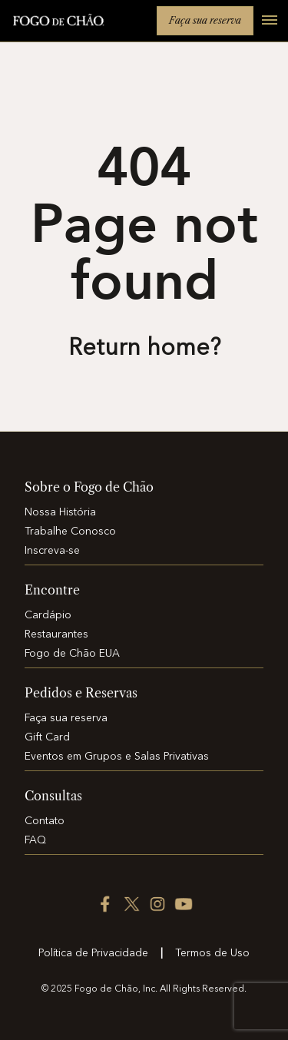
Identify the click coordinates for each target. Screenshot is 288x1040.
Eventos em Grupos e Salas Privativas (117, 756)
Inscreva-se (52, 550)
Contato (45, 821)
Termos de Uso (212, 953)
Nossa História (60, 512)
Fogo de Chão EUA (72, 653)
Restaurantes (56, 634)
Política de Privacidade (93, 953)
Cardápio (48, 615)
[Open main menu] (263, 28)
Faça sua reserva (205, 20)
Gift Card (47, 737)
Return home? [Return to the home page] (144, 348)
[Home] (58, 22)
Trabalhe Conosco (70, 531)
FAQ (35, 840)
